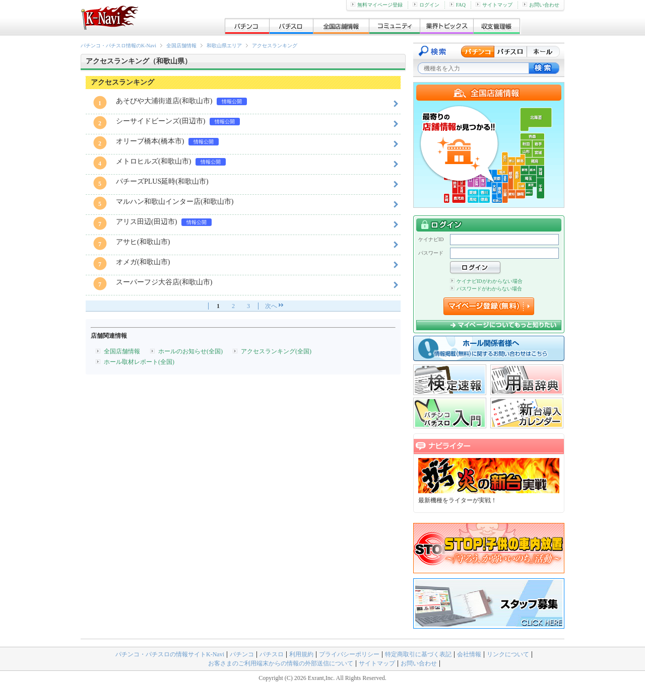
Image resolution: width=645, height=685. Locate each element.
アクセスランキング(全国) (276, 351)
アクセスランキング (274, 45)
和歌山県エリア (224, 45)
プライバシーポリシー (349, 654)
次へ (271, 306)
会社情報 (469, 654)
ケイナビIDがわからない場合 (486, 281)
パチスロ (272, 654)
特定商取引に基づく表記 (418, 654)
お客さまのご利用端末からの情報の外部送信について (280, 663)
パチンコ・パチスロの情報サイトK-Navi (169, 654)
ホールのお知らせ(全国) (190, 351)
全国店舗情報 (181, 45)
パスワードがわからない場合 (486, 288)
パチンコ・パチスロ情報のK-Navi (118, 45)
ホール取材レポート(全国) (139, 361)
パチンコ (242, 654)
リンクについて (508, 654)
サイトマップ (494, 5)
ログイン (426, 5)
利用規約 (301, 654)
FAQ (457, 5)
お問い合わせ (541, 5)
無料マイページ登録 (377, 5)
